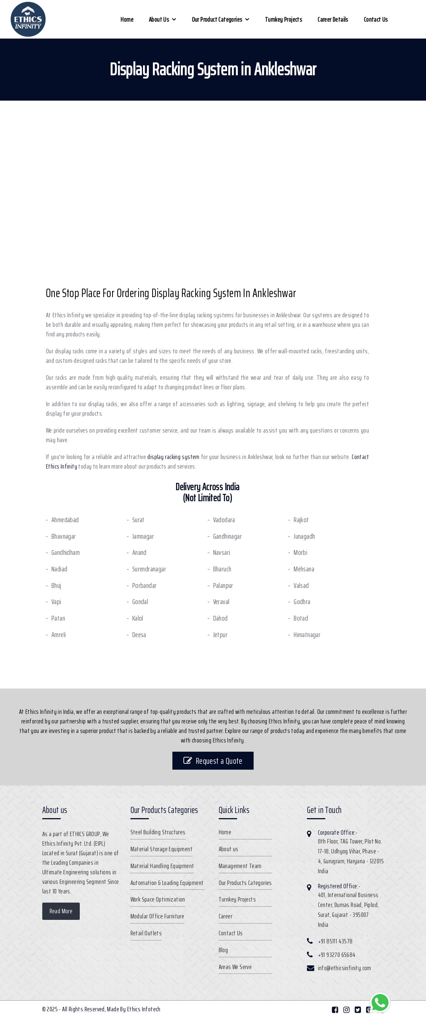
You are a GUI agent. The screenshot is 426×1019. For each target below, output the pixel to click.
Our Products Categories (245, 883)
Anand (139, 552)
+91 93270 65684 (337, 955)
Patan (58, 618)
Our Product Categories (217, 19)
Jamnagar (143, 536)
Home (127, 19)
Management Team (240, 866)
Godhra (302, 601)
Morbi (300, 552)
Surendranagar (149, 569)
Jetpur (220, 634)
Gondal (140, 601)
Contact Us (376, 19)
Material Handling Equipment (162, 866)
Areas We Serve (235, 967)
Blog (223, 950)
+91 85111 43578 (335, 941)
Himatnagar (307, 634)
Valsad (301, 585)
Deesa (139, 634)
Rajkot (301, 519)
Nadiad (59, 569)
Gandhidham (65, 552)
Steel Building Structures (158, 832)
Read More (61, 911)
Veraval (221, 601)
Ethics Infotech (144, 1009)
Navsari (221, 552)
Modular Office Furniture (157, 916)
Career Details (333, 19)
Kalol (137, 618)
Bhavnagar (63, 536)
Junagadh (304, 536)
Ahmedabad (65, 519)
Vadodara (224, 519)
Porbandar (144, 585)
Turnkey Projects (283, 19)
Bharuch (222, 569)
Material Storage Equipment (161, 849)
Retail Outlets (146, 933)
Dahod (220, 618)
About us (159, 19)
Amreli (58, 634)
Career (225, 916)
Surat (138, 519)
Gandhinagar (227, 536)
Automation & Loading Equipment (167, 883)
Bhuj (56, 585)
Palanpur (223, 585)
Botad (301, 618)
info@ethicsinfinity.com (344, 968)
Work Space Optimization (157, 899)
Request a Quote (212, 760)
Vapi (56, 601)
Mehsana (304, 569)
